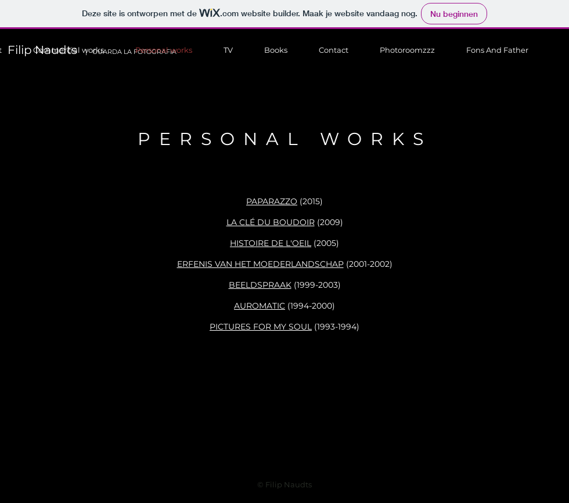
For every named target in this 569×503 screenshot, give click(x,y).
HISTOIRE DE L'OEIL (270, 243)
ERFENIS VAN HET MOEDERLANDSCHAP (260, 264)
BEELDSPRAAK (260, 285)
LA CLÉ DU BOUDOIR (270, 222)
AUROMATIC (259, 306)
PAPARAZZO (271, 201)
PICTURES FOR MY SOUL (261, 326)
